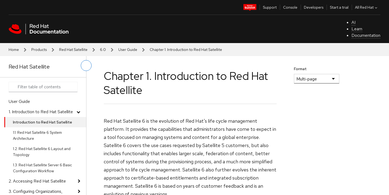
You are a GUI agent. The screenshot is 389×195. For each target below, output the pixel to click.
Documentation (365, 35)
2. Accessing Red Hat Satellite (37, 181)
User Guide (127, 49)
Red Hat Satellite (73, 49)
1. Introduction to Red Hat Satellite (41, 112)
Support (270, 7)
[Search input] (43, 87)
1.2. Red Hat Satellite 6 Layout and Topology (42, 151)
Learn (356, 29)
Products (39, 49)
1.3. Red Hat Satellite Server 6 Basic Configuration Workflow (42, 167)
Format (300, 68)
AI (353, 22)
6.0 (103, 49)
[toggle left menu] (86, 65)
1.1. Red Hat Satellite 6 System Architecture (37, 135)
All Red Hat (366, 7)
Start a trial (339, 7)
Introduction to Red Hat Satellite (42, 122)
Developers (313, 7)
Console (290, 7)
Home (14, 49)
